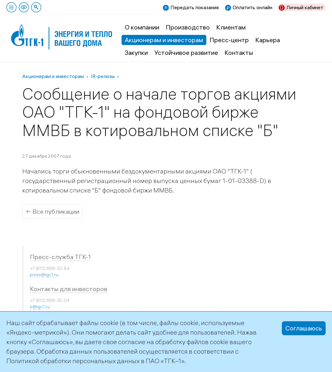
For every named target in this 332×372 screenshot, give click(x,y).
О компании (142, 27)
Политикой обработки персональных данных (73, 361)
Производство (188, 27)
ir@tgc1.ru (40, 306)
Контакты (238, 52)
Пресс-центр (229, 40)
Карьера (267, 40)
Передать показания (194, 7)
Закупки (136, 52)
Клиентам (231, 27)
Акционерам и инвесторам (164, 40)
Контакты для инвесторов (68, 289)
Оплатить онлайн (252, 7)
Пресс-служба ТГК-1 (60, 257)
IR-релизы (103, 76)
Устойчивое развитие (186, 52)
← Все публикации (52, 211)
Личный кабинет (304, 7)
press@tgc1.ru (44, 274)
